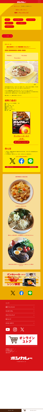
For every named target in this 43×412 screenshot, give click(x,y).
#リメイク (23, 50)
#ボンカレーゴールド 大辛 (12, 50)
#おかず (6, 50)
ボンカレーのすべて (10, 364)
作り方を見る (24, 55)
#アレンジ (19, 50)
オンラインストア (21, 142)
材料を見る (10, 55)
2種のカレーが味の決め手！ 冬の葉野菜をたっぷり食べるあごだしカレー (21, 235)
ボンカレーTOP (10, 410)
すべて (7, 19)
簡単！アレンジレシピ (10, 348)
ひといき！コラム (9, 352)
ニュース (7, 344)
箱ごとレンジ (8, 360)
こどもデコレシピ (9, 26)
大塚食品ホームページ (9, 390)
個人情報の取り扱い (9, 391)
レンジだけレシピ (31, 19)
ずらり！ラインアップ (10, 356)
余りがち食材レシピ (18, 19)
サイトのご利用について (10, 392)
